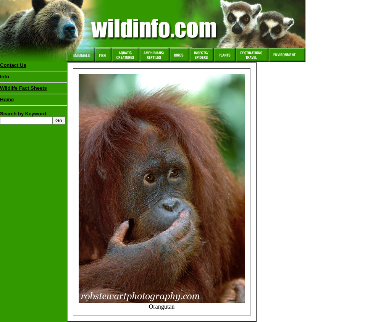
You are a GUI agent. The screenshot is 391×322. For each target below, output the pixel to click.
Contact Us (13, 65)
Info (4, 76)
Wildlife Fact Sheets (33, 89)
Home (7, 99)
